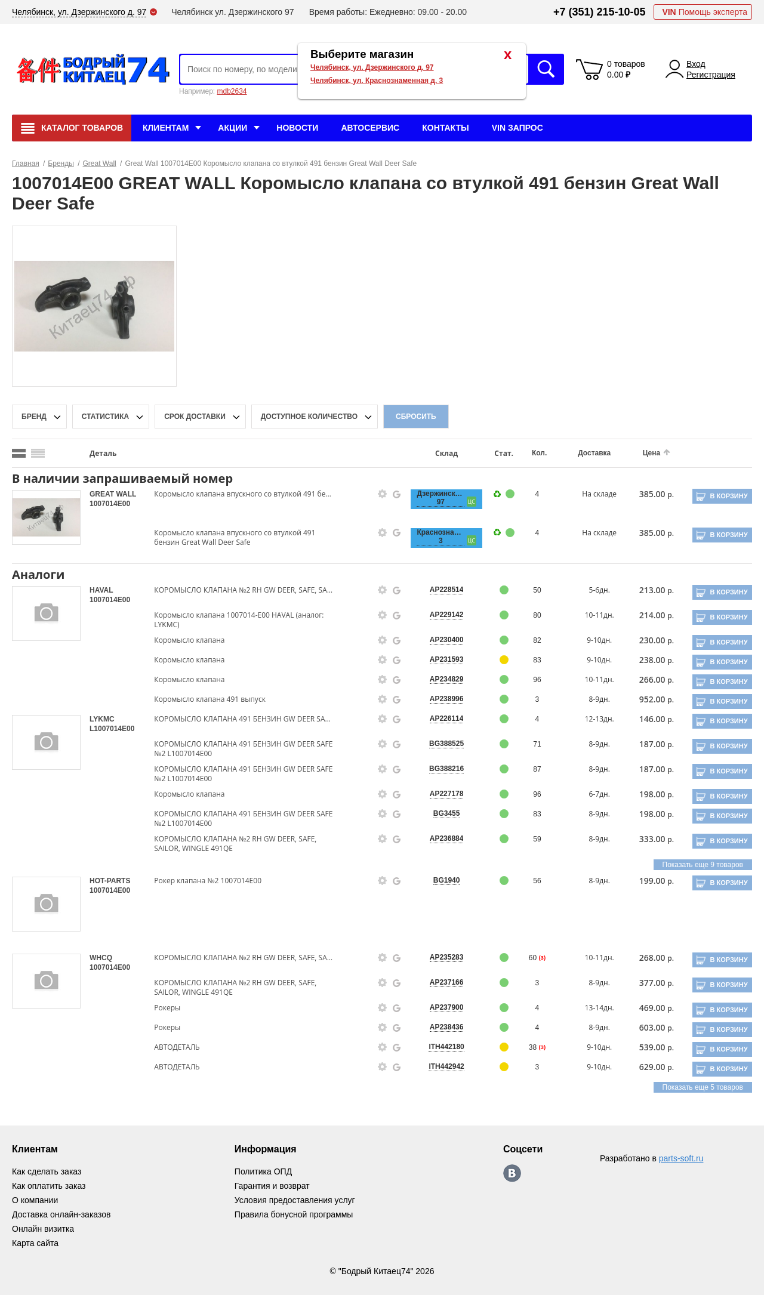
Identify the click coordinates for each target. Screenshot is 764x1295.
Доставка (594, 453)
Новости (297, 127)
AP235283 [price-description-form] (447, 957)
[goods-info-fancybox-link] (382, 494)
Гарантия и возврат (272, 1186)
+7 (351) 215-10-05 (599, 12)
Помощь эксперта (704, 12)
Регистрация (710, 74)
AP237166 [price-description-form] (447, 982)
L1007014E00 (112, 728)
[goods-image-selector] (46, 517)
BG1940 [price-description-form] (446, 880)
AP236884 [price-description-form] (447, 838)
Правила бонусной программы (294, 1214)
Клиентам (166, 127)
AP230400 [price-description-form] (447, 640)
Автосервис (370, 127)
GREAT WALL (113, 494)
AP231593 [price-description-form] (447, 659)
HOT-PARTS (110, 881)
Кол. (539, 453)
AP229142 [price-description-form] (447, 614)
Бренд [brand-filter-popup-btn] (34, 416)
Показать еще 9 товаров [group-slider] (703, 865)
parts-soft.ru (681, 1158)
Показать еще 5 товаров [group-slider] (703, 1087)
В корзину (728, 496)
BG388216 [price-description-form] (446, 768)
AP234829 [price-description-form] (447, 679)
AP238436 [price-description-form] (447, 1027)
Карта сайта (35, 1243)
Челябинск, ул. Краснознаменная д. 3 (376, 80)
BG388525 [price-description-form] (446, 743)
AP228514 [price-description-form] (447, 589)
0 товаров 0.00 (626, 69)
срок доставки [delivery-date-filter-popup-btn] (195, 416)
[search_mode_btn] (19, 453)
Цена (652, 453)
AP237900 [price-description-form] (447, 1007)
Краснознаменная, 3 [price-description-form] (440, 536)
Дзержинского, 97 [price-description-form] (440, 497)
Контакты (445, 127)
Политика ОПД (263, 1171)
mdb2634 (232, 91)
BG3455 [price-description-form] (446, 813)
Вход (696, 64)
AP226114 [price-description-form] (447, 718)
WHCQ (101, 958)
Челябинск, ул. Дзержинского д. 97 (372, 67)
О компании (35, 1200)
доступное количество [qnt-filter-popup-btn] (309, 416)
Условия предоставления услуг (295, 1200)
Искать (546, 69)
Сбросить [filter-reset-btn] (416, 416)
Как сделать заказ (46, 1171)
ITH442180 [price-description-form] (446, 1047)
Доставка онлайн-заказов (61, 1214)
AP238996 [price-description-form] (447, 699)
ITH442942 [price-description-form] (446, 1066)
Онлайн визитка (43, 1229)
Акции (232, 127)
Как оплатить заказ (48, 1186)
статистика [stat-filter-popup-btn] (105, 416)
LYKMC (102, 719)
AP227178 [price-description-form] (447, 794)
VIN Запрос (517, 127)
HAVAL (101, 590)
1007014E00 (110, 504)
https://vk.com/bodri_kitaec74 (512, 1173)
